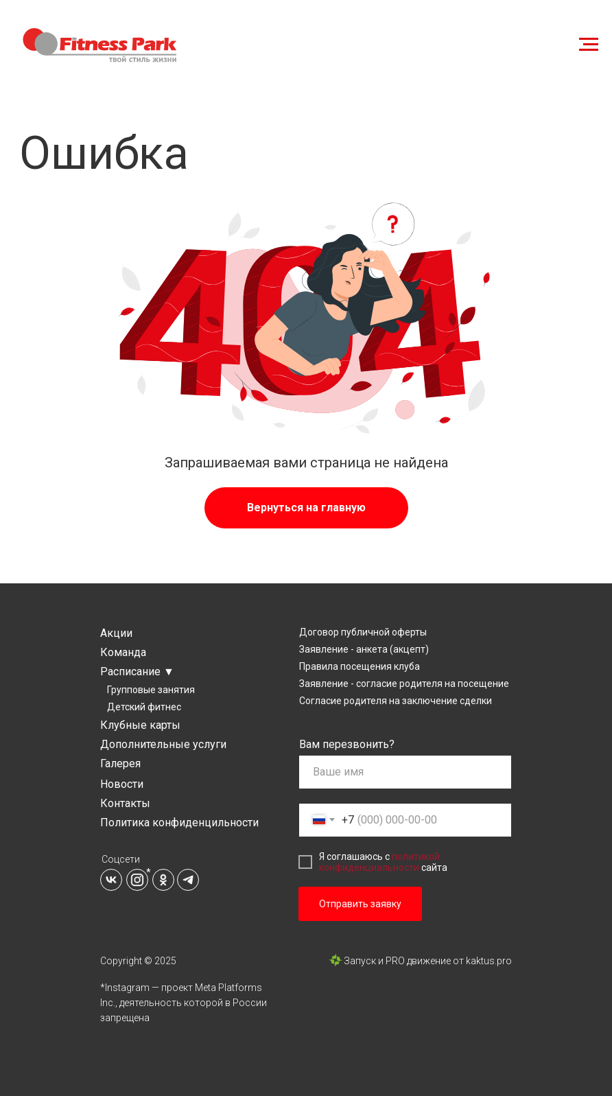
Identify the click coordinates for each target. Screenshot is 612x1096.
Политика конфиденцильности (179, 822)
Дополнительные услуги (163, 744)
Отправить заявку (360, 903)
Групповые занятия (151, 689)
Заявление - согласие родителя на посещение (404, 683)
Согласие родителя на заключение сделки (395, 700)
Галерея (120, 763)
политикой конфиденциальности (379, 862)
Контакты (125, 803)
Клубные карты (140, 725)
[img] (111, 880)
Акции (116, 633)
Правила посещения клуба (359, 666)
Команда (123, 652)
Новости (121, 784)
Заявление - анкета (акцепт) (364, 649)
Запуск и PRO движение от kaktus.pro (428, 960)
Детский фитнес (144, 706)
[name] (405, 772)
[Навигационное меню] (588, 44)
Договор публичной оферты (363, 632)
